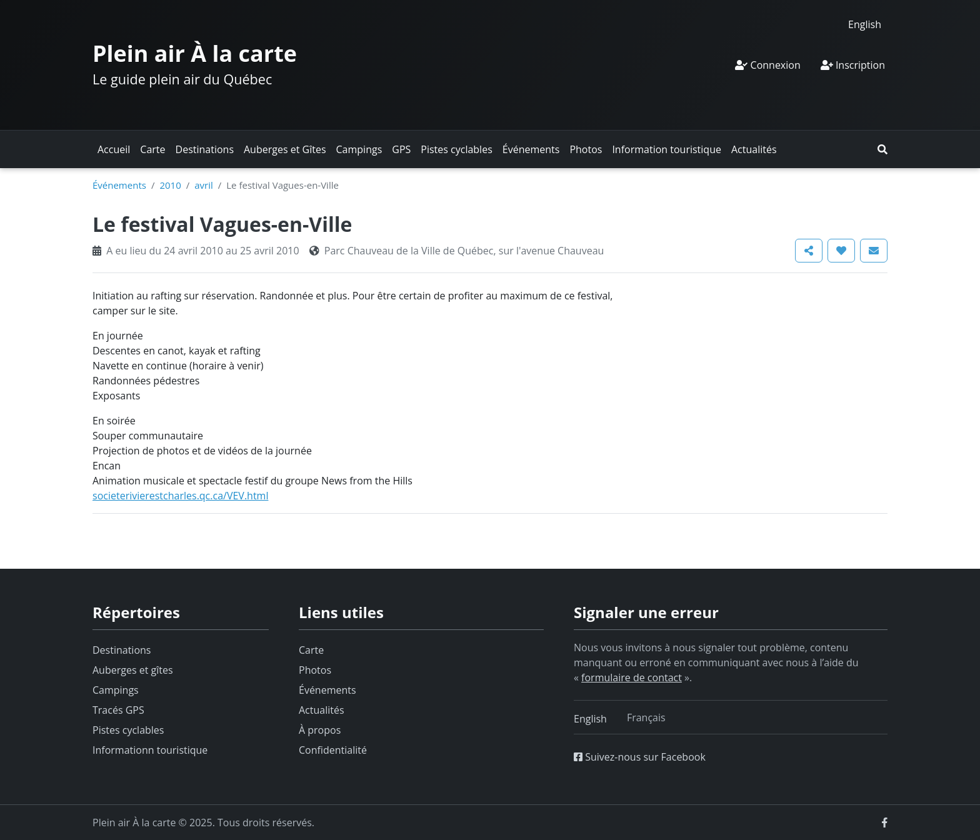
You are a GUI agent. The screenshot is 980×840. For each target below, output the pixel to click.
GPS (401, 149)
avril (203, 185)
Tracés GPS (118, 710)
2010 (170, 185)
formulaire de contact (631, 677)
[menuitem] (865, 24)
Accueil (114, 149)
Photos (585, 149)
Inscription (853, 65)
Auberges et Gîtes (285, 149)
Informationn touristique (150, 750)
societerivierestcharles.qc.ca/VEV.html (180, 495)
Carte (152, 149)
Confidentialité (333, 750)
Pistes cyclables (456, 149)
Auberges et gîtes (132, 670)
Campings (359, 149)
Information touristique (666, 149)
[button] (883, 149)
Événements (531, 149)
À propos (320, 730)
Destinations (205, 149)
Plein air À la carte (194, 53)
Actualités (754, 149)
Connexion (767, 65)
